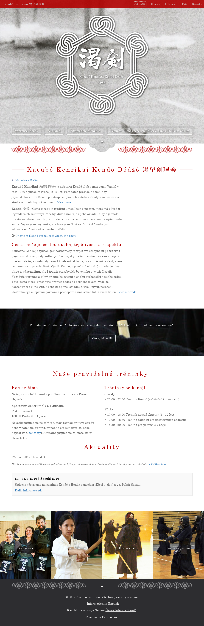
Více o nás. (64, 202)
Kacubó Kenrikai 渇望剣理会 (23, 4)
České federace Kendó (121, 610)
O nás (155, 4)
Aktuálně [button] (54, 130)
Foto (184, 4)
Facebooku (109, 617)
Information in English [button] (85, 130)
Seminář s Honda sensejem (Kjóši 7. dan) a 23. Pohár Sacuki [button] (149, 130)
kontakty (34, 433)
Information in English (26, 180)
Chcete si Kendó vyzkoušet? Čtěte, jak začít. (45, 236)
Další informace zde (28, 491)
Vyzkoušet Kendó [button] (26, 130)
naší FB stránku (157, 464)
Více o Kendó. (127, 292)
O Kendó (171, 4)
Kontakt (197, 4)
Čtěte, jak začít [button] (102, 338)
